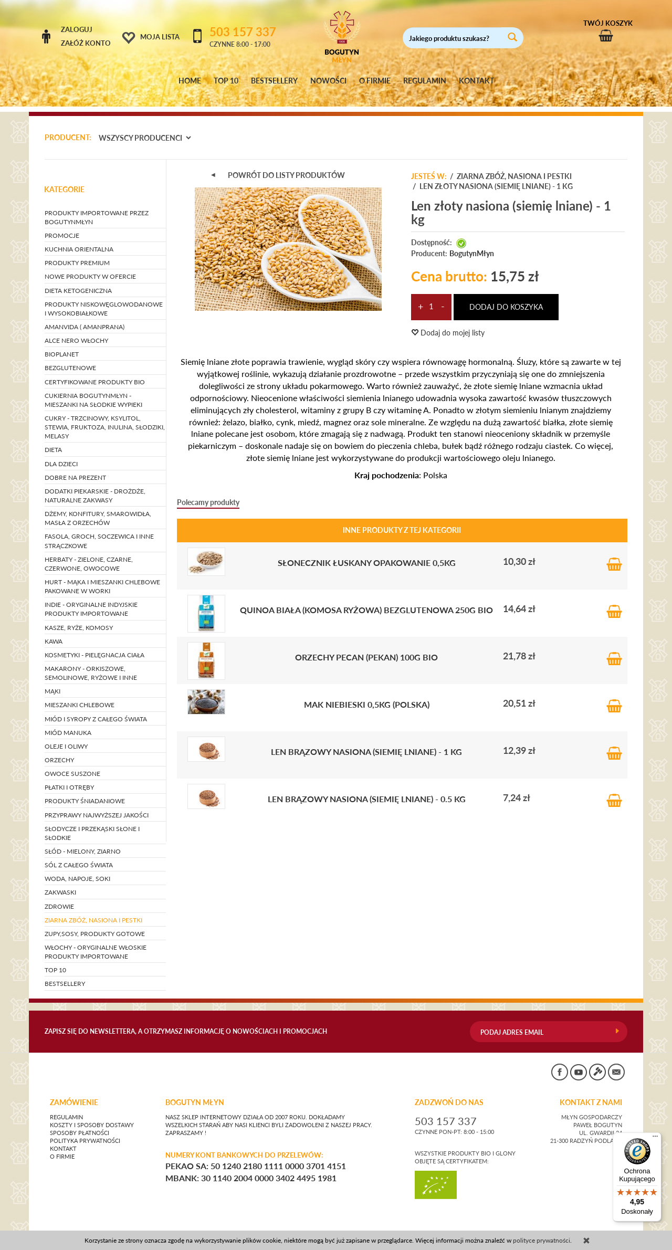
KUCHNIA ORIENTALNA (79, 239)
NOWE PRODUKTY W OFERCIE (90, 267)
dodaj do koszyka (506, 297)
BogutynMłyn (471, 243)
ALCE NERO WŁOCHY (76, 330)
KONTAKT (476, 81)
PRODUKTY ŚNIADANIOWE (85, 791)
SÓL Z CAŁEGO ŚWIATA (79, 855)
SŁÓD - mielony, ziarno (83, 841)
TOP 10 (226, 81)
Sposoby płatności (79, 1123)
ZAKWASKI (60, 883)
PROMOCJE (62, 225)
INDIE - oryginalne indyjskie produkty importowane (91, 599)
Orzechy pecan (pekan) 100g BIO (366, 647)
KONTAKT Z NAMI (591, 1092)
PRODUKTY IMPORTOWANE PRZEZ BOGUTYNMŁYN (97, 207)
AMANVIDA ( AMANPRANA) (84, 317)
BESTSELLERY (274, 81)
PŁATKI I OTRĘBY (69, 778)
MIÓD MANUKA (68, 723)
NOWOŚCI (328, 81)
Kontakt (63, 1139)
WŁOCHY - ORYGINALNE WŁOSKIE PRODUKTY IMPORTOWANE (95, 941)
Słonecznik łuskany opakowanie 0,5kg (367, 553)
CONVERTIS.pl (528, 1226)
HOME (189, 81)
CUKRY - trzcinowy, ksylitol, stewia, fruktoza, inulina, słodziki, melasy (105, 417)
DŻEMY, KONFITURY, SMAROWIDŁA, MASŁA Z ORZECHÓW (98, 508)
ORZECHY (59, 750)
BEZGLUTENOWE (70, 358)
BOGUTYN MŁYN (194, 1092)
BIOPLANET (62, 345)
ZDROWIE (59, 896)
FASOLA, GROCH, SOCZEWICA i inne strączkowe (99, 531)
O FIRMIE (375, 81)
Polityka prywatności (85, 1131)
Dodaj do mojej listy (448, 323)
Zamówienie (74, 1092)
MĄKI (52, 682)
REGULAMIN (424, 81)
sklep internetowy (592, 1226)
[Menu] (655, 1138)
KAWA (53, 631)
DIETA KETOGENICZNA (78, 281)
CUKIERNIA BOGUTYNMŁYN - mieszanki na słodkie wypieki (93, 390)
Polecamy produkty (208, 492)
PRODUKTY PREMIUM (77, 253)
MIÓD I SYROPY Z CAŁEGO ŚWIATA (96, 709)
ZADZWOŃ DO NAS (449, 1092)
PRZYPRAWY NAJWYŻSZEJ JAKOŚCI (97, 805)
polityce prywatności (541, 1240)
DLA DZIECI (61, 454)
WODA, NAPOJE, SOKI (77, 869)
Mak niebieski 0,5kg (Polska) (366, 694)
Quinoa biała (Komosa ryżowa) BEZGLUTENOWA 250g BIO (366, 600)
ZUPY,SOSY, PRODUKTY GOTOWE (95, 924)
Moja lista (160, 37)
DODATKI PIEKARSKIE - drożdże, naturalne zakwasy (95, 485)
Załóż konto (86, 43)
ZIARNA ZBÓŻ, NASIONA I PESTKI (93, 910)
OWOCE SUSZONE (72, 764)
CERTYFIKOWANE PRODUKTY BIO (95, 372)
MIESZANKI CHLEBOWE (79, 695)
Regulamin (66, 1107)
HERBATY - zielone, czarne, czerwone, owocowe (89, 553)
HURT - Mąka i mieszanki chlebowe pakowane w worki (102, 576)
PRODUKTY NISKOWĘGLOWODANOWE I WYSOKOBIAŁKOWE (104, 298)
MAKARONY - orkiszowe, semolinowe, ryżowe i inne (91, 663)
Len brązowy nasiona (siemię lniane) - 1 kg (366, 742)
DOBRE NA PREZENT (75, 467)
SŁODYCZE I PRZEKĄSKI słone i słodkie (92, 823)
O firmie (62, 1146)
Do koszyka (614, 551)
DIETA (53, 440)
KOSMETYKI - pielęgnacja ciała (94, 645)
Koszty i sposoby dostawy (92, 1115)
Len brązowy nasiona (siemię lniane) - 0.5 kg (367, 789)
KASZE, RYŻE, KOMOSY (79, 618)
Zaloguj (76, 29)
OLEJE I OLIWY (66, 736)
